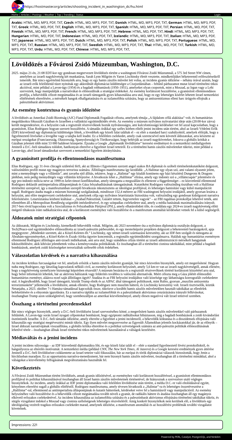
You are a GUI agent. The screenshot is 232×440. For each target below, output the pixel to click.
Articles (25, 14)
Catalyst (186, 437)
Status (79, 14)
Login (217, 14)
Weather (49, 14)
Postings (37, 14)
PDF (52, 22)
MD (36, 22)
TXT (59, 22)
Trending (68, 14)
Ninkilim (215, 437)
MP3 (44, 22)
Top (59, 14)
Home (15, 14)
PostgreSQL (198, 437)
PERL (177, 437)
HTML (28, 22)
